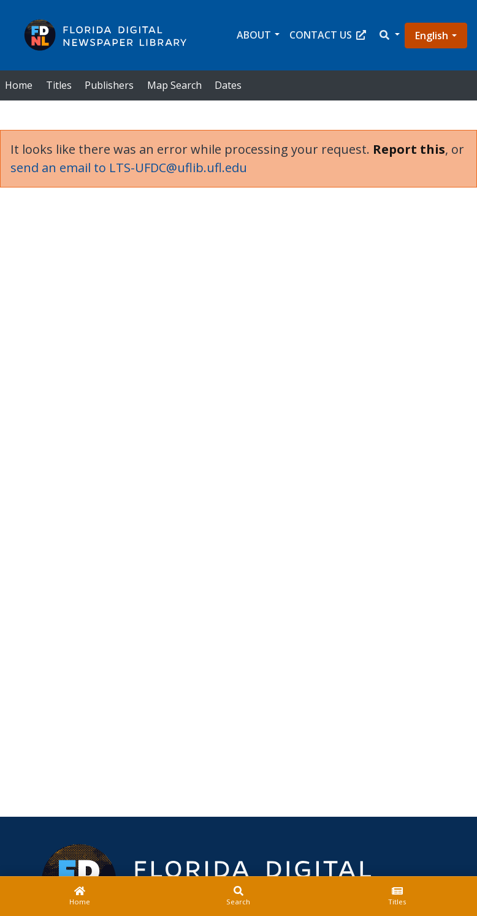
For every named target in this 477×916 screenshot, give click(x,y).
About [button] (254, 35)
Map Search (174, 85)
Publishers (109, 85)
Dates (228, 85)
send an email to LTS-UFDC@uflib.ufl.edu (128, 167)
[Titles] (397, 896)
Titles (59, 85)
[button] (389, 35)
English (431, 35)
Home (18, 85)
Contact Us (327, 35)
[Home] (79, 896)
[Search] (238, 896)
